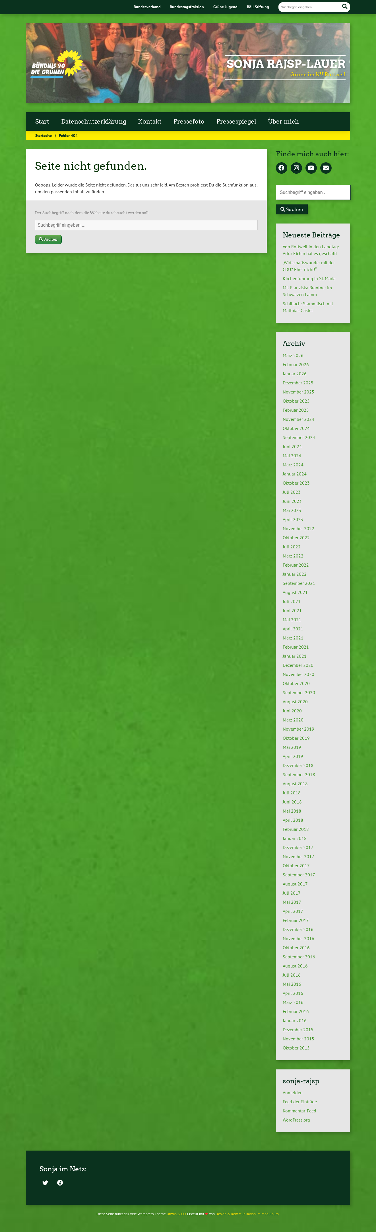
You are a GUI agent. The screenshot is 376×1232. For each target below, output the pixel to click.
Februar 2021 (296, 647)
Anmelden (293, 1092)
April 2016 (293, 993)
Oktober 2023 (296, 483)
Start (42, 121)
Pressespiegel (236, 121)
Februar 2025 (296, 410)
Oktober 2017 (296, 865)
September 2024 (299, 437)
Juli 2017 (292, 893)
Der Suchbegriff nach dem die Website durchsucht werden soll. (92, 213)
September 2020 (299, 692)
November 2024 (298, 419)
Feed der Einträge (300, 1101)
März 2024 (293, 465)
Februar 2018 (296, 829)
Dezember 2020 (298, 665)
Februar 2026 (296, 364)
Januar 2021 (295, 656)
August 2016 (295, 966)
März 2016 (293, 1002)
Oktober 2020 (296, 683)
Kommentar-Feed (299, 1111)
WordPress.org (296, 1120)
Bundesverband (147, 6)
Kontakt (150, 121)
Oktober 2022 (296, 537)
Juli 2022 (292, 547)
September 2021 (299, 583)
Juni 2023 (292, 501)
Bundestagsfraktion (187, 6)
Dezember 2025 (298, 383)
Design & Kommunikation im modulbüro (247, 1213)
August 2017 (295, 884)
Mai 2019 (292, 747)
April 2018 (293, 820)
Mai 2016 (292, 984)
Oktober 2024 (296, 428)
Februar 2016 (296, 1011)
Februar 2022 (296, 565)
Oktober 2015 (296, 1048)
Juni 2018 (292, 802)
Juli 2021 (292, 601)
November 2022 (298, 528)
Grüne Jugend (225, 6)
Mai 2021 (292, 619)
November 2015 (298, 1039)
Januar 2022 (295, 574)
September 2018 (299, 774)
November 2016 (298, 938)
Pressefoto (188, 121)
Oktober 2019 (296, 738)
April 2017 (293, 911)
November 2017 (298, 856)
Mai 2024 (292, 455)
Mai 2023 (292, 510)
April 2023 (293, 519)
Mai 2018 (292, 811)
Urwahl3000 (176, 1213)
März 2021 (293, 638)
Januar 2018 (295, 838)
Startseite (43, 135)
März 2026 (293, 355)
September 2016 (299, 957)
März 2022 (293, 556)
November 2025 (298, 392)
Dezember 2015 (298, 1029)
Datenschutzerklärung (93, 121)
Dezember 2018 (298, 765)
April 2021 (293, 629)
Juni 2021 (292, 610)
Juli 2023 (292, 492)
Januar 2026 (295, 373)
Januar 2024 (295, 474)
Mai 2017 (292, 902)
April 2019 (293, 756)
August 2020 (295, 701)
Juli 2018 (292, 793)
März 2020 (293, 720)
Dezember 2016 (298, 929)
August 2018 (295, 783)
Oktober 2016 (296, 947)
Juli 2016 (292, 975)
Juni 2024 (292, 446)
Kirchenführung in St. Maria (309, 278)
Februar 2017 (296, 920)
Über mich (283, 121)
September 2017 (299, 875)
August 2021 (295, 592)
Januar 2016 (295, 1020)
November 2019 (298, 729)
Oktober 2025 (296, 401)
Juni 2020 (292, 711)
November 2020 (298, 674)
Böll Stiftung (258, 6)
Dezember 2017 (298, 847)
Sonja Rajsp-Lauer (286, 64)
